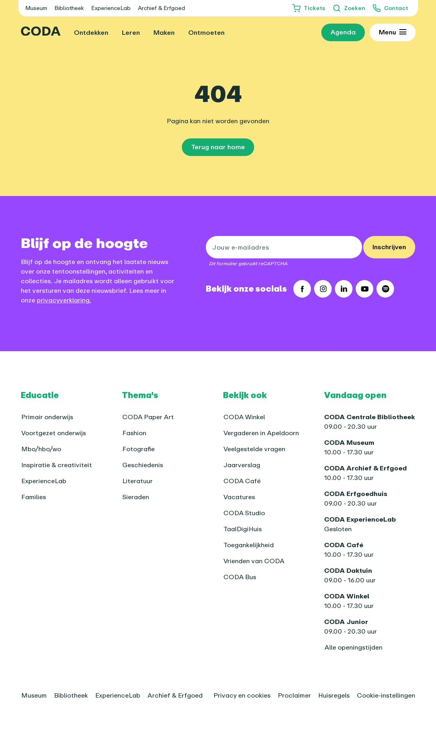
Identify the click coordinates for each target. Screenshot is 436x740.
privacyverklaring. (64, 300)
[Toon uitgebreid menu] (393, 32)
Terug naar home (218, 147)
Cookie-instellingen (386, 695)
